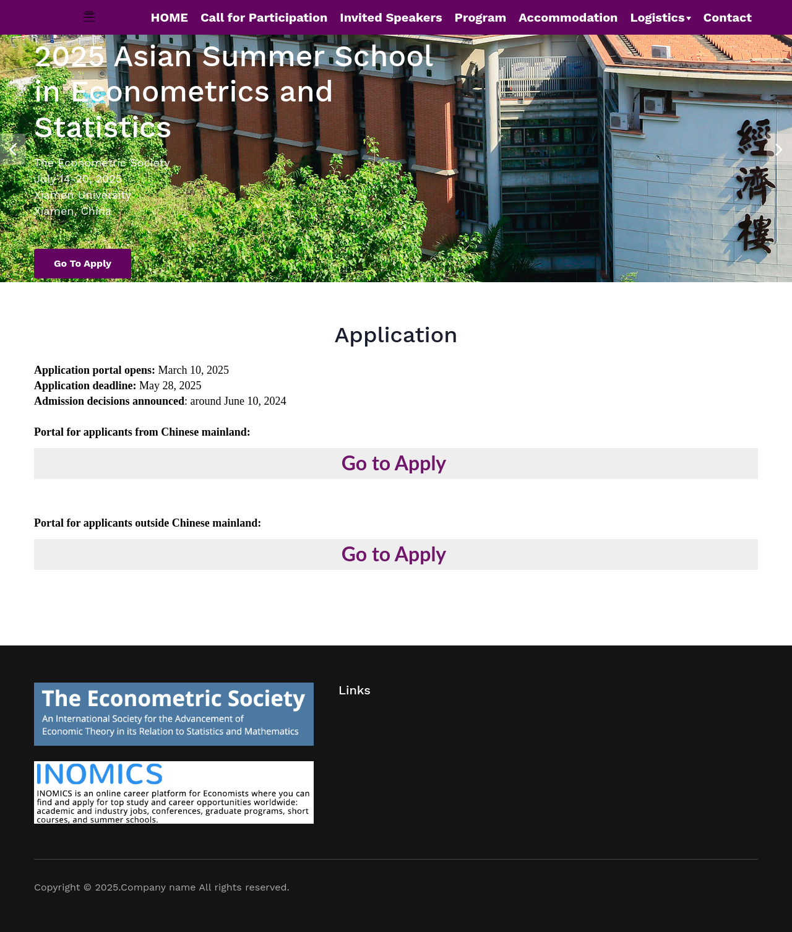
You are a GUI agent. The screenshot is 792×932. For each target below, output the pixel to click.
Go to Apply (82, 263)
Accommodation (568, 17)
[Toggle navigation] (89, 17)
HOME (169, 17)
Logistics (658, 17)
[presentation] (12, 142)
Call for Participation (263, 17)
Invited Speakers (391, 17)
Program (481, 17)
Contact (728, 17)
